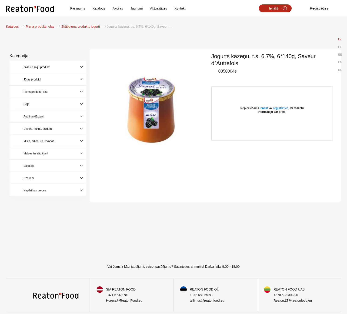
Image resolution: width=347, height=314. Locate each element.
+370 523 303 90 (286, 295)
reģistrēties (280, 108)
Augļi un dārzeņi (33, 116)
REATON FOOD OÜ (204, 289)
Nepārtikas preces (34, 190)
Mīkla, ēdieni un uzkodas (38, 141)
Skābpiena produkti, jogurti (81, 26)
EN (340, 62)
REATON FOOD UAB (289, 289)
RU (340, 70)
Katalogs (99, 8)
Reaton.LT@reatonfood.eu (293, 300)
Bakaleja (28, 165)
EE (340, 54)
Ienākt (273, 8)
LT (339, 47)
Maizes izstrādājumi (35, 153)
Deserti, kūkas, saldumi (37, 128)
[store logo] (30, 8)
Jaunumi (136, 8)
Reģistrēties (319, 8)
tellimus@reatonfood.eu (207, 300)
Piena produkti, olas (40, 26)
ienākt (264, 108)
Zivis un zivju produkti (36, 67)
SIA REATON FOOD (121, 289)
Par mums (77, 8)
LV (340, 39)
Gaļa (26, 104)
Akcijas (118, 8)
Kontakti (180, 8)
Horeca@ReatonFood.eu (124, 300)
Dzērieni (28, 178)
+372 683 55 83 (201, 295)
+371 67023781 (117, 295)
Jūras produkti (32, 79)
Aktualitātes (158, 8)
